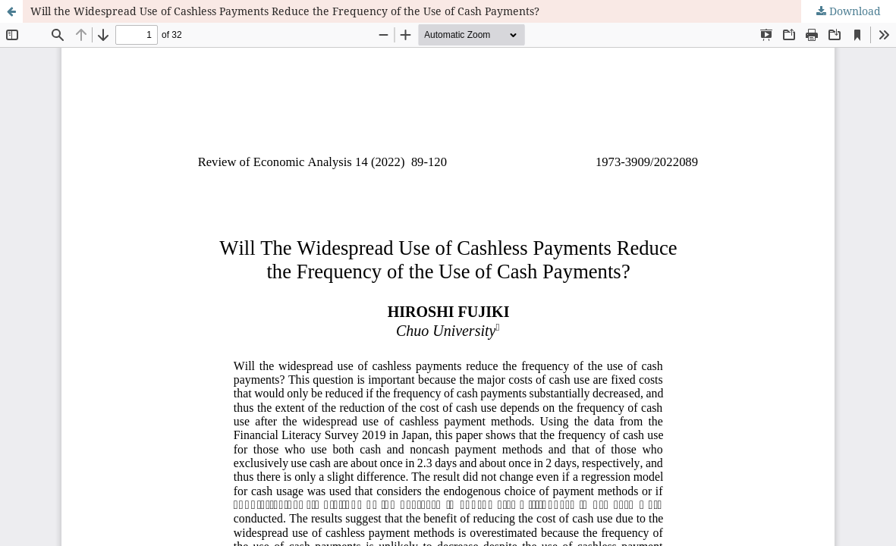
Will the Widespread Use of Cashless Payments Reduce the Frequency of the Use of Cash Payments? (284, 11)
